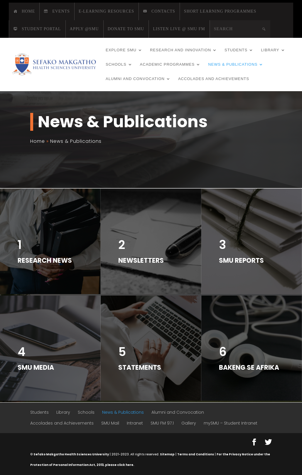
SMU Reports (241, 260)
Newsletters (141, 260)
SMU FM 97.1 (162, 423)
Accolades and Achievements (213, 79)
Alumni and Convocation (135, 79)
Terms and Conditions (195, 454)
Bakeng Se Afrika (249, 367)
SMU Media (36, 367)
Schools (116, 64)
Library (270, 50)
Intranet (135, 423)
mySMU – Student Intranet (230, 423)
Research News (45, 260)
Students (236, 50)
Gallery (188, 423)
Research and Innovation (180, 50)
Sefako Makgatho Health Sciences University (71, 454)
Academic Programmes (167, 64)
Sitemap (167, 454)
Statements (139, 367)
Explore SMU (121, 50)
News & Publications (232, 64)
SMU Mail (110, 423)
